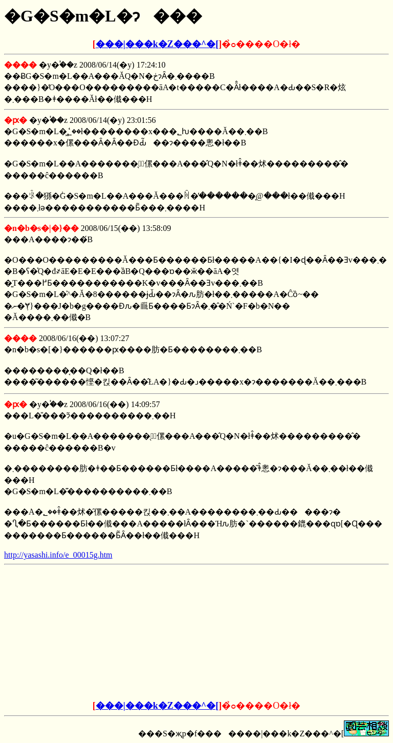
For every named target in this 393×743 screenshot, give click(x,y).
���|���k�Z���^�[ (157, 44)
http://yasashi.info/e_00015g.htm (58, 554)
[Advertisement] (118, 633)
